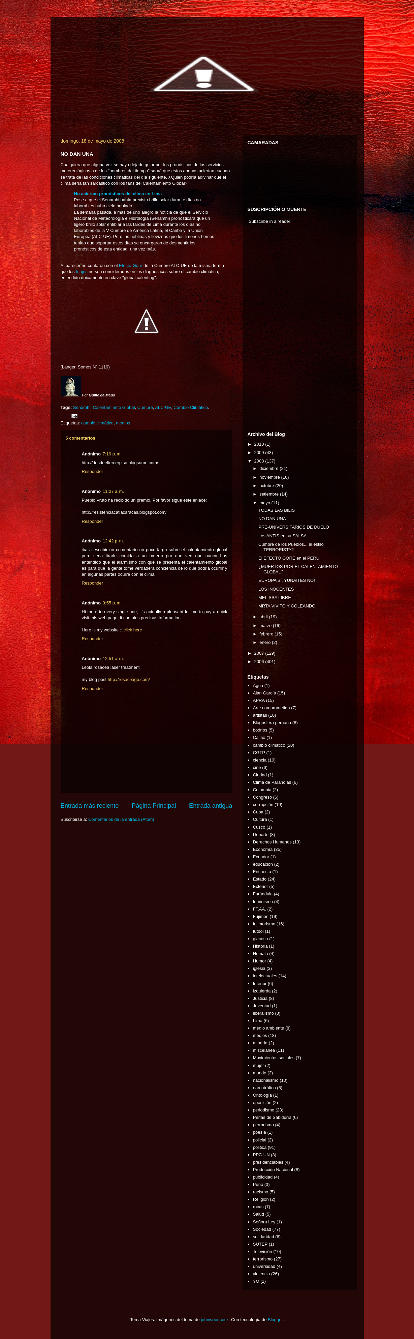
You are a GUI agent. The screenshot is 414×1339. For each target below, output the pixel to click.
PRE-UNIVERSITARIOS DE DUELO (293, 527)
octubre (267, 485)
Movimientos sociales (274, 1057)
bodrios (260, 730)
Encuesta (262, 871)
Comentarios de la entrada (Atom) (121, 819)
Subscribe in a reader (269, 221)
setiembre (269, 494)
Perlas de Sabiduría (272, 1117)
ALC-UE (163, 407)
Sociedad (262, 1229)
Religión (261, 1199)
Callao (259, 737)
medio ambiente (268, 1028)
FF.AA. (259, 909)
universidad (264, 1266)
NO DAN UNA (272, 518)
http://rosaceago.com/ (129, 679)
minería (260, 1042)
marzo (266, 625)
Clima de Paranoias (272, 782)
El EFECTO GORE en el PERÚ (288, 558)
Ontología (262, 1095)
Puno (258, 1184)
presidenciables (268, 1162)
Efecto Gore (130, 265)
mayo (265, 502)
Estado (259, 879)
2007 (259, 653)
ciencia (259, 760)
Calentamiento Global (114, 407)
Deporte (260, 834)
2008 (259, 461)
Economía (263, 849)
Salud (258, 1214)
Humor (259, 960)
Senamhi (81, 407)
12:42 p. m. (113, 540)
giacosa (260, 938)
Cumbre (145, 407)
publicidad (263, 1177)
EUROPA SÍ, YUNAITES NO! (286, 580)
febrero (267, 633)
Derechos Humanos (272, 841)
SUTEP (260, 1244)
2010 (259, 444)
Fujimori (260, 916)
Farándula (263, 893)
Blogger (275, 1319)
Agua (258, 685)
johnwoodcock (214, 1319)
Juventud (262, 1005)
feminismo (263, 901)
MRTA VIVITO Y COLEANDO (286, 605)
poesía (259, 1132)
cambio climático (97, 422)
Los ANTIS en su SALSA (282, 535)
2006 (259, 661)
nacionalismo (266, 1080)
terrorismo (263, 1258)
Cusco (259, 827)
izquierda (262, 990)
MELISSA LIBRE (274, 597)
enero (265, 642)
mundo (259, 1072)
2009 (259, 452)
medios (123, 422)
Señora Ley (264, 1221)
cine (257, 767)
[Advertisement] (268, 329)
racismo (260, 1191)
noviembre (270, 477)
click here (133, 629)
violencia (261, 1273)
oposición (262, 1102)
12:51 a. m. (113, 658)
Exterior (260, 886)
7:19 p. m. (112, 453)
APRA (259, 700)
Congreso (262, 797)
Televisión (262, 1251)
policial (259, 1139)
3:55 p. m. (112, 602)
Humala (260, 953)
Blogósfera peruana (272, 722)
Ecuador (261, 856)
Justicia (260, 998)
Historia (260, 946)
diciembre (269, 468)
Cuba (258, 811)
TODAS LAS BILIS (276, 510)
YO (256, 1281)
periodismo (264, 1109)
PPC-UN (261, 1154)
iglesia (259, 968)
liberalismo (263, 1013)
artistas (260, 715)
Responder (92, 471)
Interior (259, 983)
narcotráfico (264, 1087)
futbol (258, 931)
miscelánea (264, 1050)
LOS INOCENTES (276, 589)
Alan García (264, 692)
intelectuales (265, 975)
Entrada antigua (210, 805)
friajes (82, 271)
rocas (258, 1206)
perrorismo (263, 1124)
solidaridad (263, 1236)
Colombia (262, 789)
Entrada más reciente (90, 805)
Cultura (260, 819)
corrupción (263, 804)
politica (259, 1147)
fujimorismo (264, 923)
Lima (257, 1020)
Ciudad (260, 774)
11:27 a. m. (113, 491)
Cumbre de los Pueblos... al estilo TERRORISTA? (291, 547)
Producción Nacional (273, 1169)
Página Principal (154, 805)
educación (263, 864)
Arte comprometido (271, 707)
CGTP (259, 752)
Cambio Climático (190, 407)
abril (264, 616)
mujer (258, 1065)
